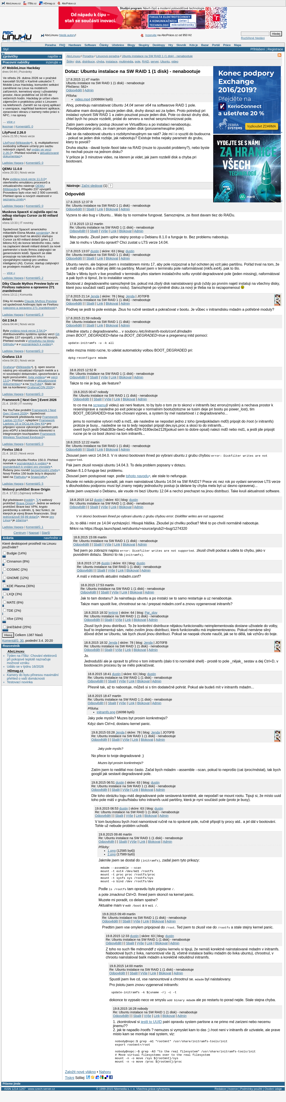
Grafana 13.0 (12, 357)
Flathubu (20, 477)
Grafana (8, 367)
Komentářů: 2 (34, 278)
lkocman (7, 126)
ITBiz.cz (30, 3)
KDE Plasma (14, 586)
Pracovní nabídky (16, 62)
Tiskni (69, 1088)
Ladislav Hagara (12, 162)
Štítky (70, 61)
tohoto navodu (137, 477)
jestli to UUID (151, 1027)
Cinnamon (12, 561)
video (174, 61)
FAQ (62, 45)
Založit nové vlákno (80, 1082)
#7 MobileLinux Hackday (21, 68)
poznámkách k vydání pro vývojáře (26, 466)
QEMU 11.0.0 (12, 169)
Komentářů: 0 (24, 126)
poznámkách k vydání (36, 344)
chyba (100, 61)
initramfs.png (106, 713)
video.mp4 (82, 99)
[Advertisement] (117, 172)
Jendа (94, 296)
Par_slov (151, 614)
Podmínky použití (251, 1099)
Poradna (50, 45)
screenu (99, 406)
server (154, 61)
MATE (9, 602)
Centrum (20, 533)
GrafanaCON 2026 (40, 387)
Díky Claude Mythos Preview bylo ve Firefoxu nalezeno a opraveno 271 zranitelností (30, 287)
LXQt (8, 594)
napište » (54, 56)
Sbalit (90, 209)
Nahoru (105, 1082)
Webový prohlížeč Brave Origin (26, 489)
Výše (104, 231)
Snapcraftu (38, 477)
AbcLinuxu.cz (11, 3)
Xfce (8, 618)
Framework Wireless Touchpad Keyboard (29, 435)
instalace (111, 61)
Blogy (131, 45)
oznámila (42, 232)
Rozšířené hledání (253, 38)
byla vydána (36, 377)
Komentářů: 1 (34, 527)
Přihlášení (257, 49)
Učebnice (118, 45)
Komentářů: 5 (34, 483)
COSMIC (11, 569)
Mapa (237, 45)
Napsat (34, 533)
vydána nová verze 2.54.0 (27, 330)
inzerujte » (53, 62)
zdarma (21, 520)
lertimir (113, 614)
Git (57, 334)
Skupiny (143, 45)
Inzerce (233, 1099)
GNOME (11, 578)
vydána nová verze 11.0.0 (27, 179)
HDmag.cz (47, 3)
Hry (170, 45)
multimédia (126, 61)
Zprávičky (10, 56)
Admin (89, 90)
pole (137, 61)
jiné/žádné (12, 627)
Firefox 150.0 (12, 449)
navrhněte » (52, 538)
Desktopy (159, 45)
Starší (45, 533)
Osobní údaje (273, 1099)
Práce (227, 45)
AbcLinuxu (15, 651)
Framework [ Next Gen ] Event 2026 (29, 400)
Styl (5, 49)
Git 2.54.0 (9, 320)
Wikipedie (23, 142)
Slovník (181, 45)
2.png (112, 855)
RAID (145, 61)
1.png (112, 852)
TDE (8, 610)
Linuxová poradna (107, 56)
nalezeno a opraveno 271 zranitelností (29, 308)
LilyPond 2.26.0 (14, 132)
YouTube (36, 384)
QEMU (40, 186)
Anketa (8, 538)
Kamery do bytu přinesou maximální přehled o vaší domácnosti (33, 676)
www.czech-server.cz (41, 1099)
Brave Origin (24, 503)
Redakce (220, 1099)
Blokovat (112, 209)
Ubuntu (165, 61)
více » (11, 121)
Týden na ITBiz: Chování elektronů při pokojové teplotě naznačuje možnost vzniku (32, 659)
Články (103, 45)
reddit (29, 500)
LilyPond (9, 142)
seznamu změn (13, 199)
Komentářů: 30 (12, 640)
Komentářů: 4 (34, 314)
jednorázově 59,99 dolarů (20, 517)
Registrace (275, 49)
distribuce (88, 61)
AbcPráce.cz (66, 3)
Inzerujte (151, 35)
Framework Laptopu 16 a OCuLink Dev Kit (29, 422)
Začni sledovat (92, 186)
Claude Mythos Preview (41, 301)
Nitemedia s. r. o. (124, 1099)
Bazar (205, 45)
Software (90, 45)
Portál (216, 45)
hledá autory (67, 35)
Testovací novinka (19, 682)
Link (100, 209)
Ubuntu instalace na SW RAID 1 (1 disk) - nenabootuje (157, 56)
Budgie (10, 553)
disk (77, 61)
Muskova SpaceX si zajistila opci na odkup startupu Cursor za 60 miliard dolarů (30, 215)
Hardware (75, 45)
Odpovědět (74, 90)
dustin (94, 251)
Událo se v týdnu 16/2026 (25, 666)
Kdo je (193, 45)
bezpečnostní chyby (44, 470)
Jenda (130, 296)
